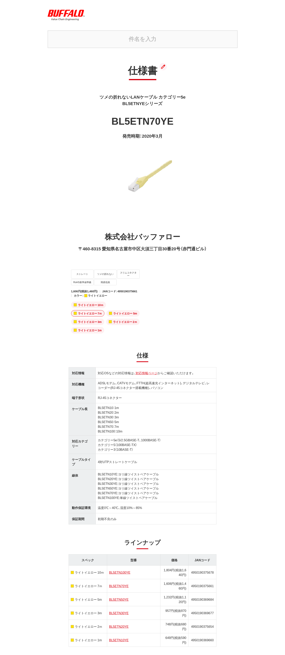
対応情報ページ (146, 361)
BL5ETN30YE (119, 601)
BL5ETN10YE (119, 628)
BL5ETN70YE (119, 574)
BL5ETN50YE (119, 588)
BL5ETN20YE (119, 615)
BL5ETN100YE (119, 561)
